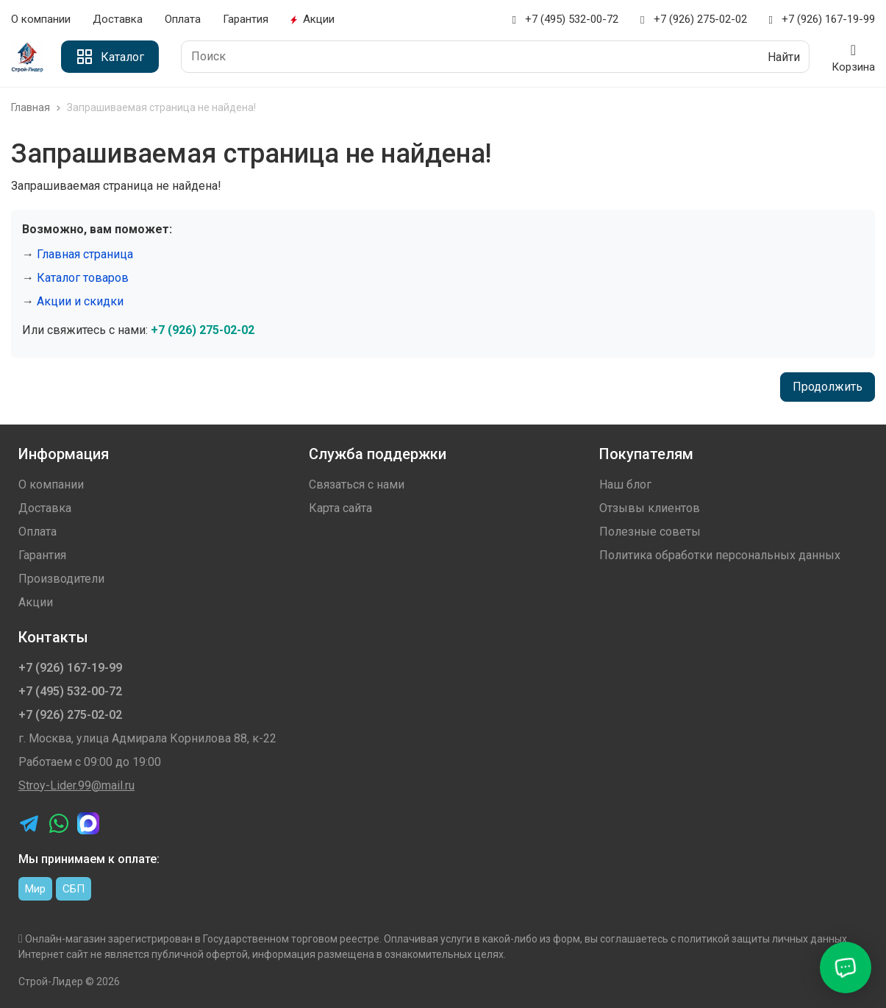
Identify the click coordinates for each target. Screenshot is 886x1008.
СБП (73, 888)
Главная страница (85, 254)
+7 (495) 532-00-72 (565, 19)
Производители (61, 579)
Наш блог (625, 484)
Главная (37, 107)
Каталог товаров (83, 278)
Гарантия (245, 19)
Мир (35, 888)
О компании (41, 19)
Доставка (118, 19)
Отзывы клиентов (649, 508)
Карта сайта (340, 508)
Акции (312, 19)
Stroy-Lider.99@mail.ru (76, 785)
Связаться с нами (356, 484)
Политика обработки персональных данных (719, 555)
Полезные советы (650, 532)
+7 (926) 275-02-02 (693, 19)
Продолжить (827, 387)
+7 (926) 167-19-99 (822, 19)
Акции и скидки (80, 301)
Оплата (183, 19)
